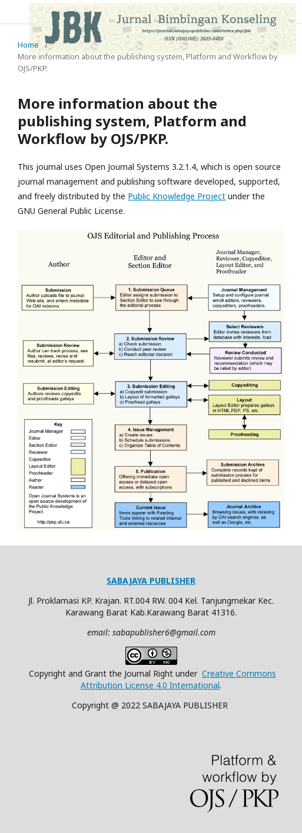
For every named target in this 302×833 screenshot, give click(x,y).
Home (28, 44)
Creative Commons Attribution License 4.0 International (178, 679)
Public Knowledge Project (176, 196)
